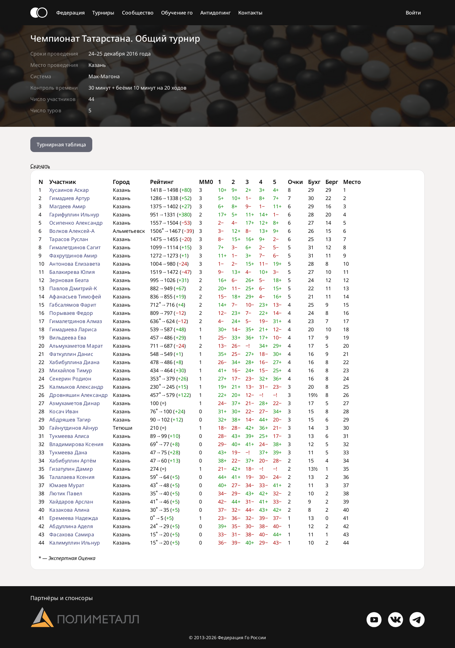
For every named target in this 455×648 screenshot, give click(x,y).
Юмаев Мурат (66, 485)
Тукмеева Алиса (69, 436)
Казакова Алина (69, 509)
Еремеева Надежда (73, 518)
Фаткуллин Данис (71, 354)
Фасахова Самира (71, 534)
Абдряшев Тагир (70, 419)
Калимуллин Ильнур (74, 542)
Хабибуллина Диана (74, 362)
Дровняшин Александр (78, 395)
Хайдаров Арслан (71, 501)
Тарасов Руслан (68, 239)
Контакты (250, 12)
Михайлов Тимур (70, 370)
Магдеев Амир (67, 206)
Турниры (103, 12)
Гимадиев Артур (69, 198)
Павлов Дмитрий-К (73, 288)
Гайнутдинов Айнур (73, 427)
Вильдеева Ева (67, 337)
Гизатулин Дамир (71, 468)
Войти (413, 12)
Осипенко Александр (76, 222)
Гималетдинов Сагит (74, 247)
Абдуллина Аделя (71, 526)
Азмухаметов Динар (74, 403)
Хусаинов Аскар (69, 189)
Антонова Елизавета (74, 263)
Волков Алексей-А (71, 230)
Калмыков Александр (76, 386)
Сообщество (138, 12)
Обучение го (177, 12)
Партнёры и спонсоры (61, 598)
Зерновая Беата (69, 280)
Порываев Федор (71, 312)
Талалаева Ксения (71, 477)
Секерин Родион (70, 378)
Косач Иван (63, 411)
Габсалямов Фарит (72, 304)
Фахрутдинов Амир (73, 255)
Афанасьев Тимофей (75, 296)
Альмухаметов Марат (76, 345)
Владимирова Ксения (76, 444)
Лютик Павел (65, 493)
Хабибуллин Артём (72, 460)
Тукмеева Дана (68, 452)
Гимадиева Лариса (73, 329)
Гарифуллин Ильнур (74, 214)
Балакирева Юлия (71, 271)
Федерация (70, 12)
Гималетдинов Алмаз (75, 321)
